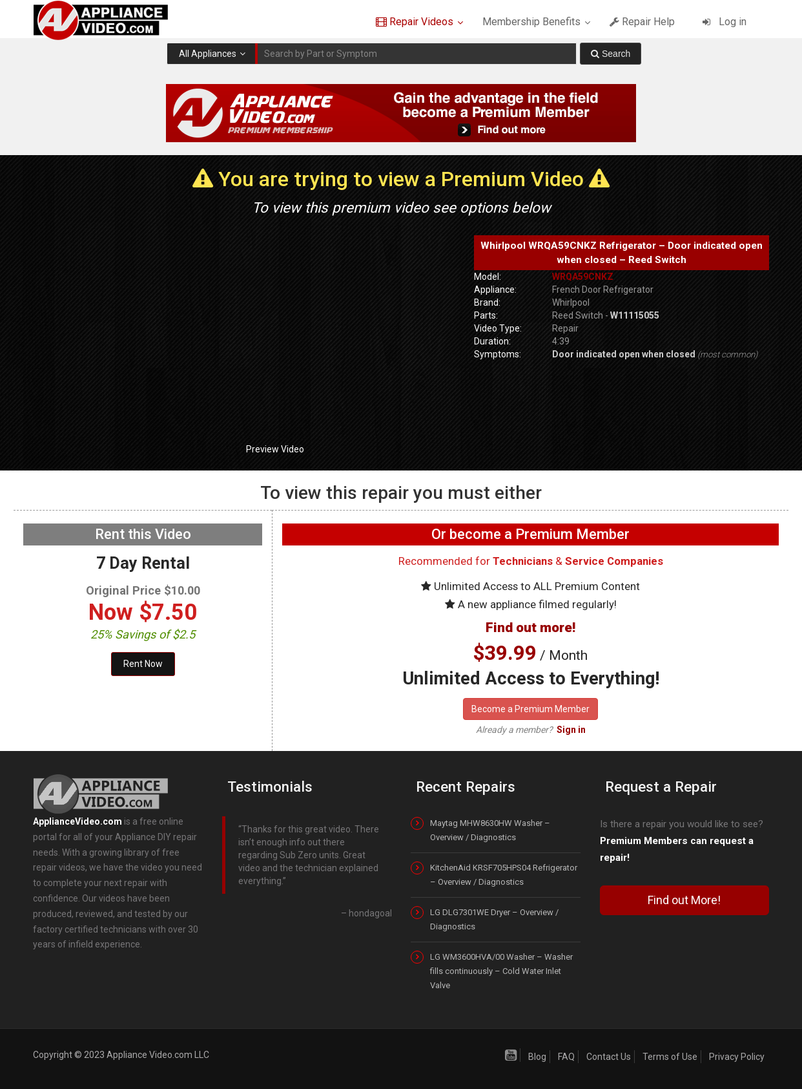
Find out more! (530, 627)
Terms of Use (670, 1057)
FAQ (566, 1057)
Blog (537, 1057)
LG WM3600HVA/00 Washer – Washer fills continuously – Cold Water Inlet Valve (501, 971)
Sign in (571, 729)
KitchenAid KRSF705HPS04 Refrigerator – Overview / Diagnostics (503, 875)
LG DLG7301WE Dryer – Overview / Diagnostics (494, 919)
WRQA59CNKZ (582, 276)
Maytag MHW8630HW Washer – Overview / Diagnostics (490, 830)
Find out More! (684, 900)
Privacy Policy (737, 1057)
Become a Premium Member (530, 709)
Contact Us (608, 1057)
